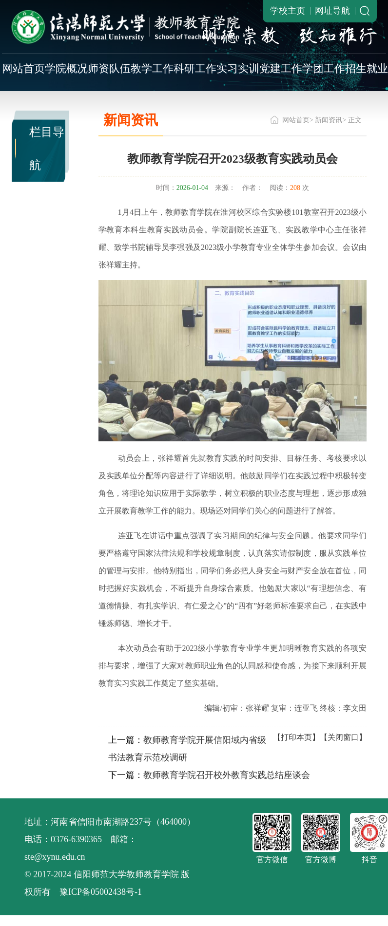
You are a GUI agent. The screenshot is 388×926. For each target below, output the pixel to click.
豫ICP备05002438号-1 (100, 892)
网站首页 (23, 68)
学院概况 (66, 68)
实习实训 (237, 68)
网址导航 (332, 11)
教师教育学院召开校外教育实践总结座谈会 (226, 775)
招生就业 (366, 68)
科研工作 (195, 68)
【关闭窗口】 (343, 737)
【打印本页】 (296, 737)
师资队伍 (109, 68)
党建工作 (280, 68)
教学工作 (152, 68)
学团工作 (323, 68)
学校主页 (287, 11)
